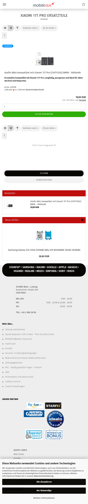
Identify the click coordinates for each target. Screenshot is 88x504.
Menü (4, 4)
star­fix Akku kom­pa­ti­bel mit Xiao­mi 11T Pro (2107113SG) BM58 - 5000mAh (42, 72)
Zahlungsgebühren (13, 362)
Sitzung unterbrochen (15, 329)
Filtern (44, 173)
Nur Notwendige (44, 490)
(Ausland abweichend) (35, 90)
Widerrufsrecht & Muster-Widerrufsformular (25, 358)
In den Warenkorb (44, 114)
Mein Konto (19, 454)
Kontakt (8, 348)
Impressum (10, 344)
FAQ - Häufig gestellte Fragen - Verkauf (23, 367)
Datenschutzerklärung (43, 476)
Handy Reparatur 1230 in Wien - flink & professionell (29, 334)
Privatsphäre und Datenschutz (19, 377)
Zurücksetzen (44, 180)
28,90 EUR (44, 256)
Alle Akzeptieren (44, 482)
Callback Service (13, 381)
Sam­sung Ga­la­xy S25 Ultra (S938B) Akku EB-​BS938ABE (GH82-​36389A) (44, 250)
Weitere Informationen (44, 498)
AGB (7, 372)
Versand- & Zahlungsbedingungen (21, 353)
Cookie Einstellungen (15, 386)
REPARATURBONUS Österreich (18, 339)
